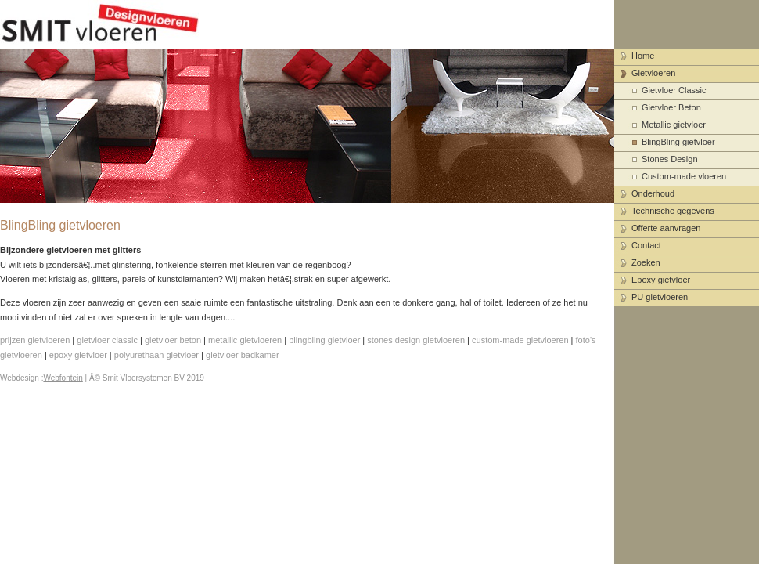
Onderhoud (652, 193)
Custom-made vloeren (684, 176)
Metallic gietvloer (674, 124)
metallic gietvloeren (245, 340)
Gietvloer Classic (674, 90)
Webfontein (62, 378)
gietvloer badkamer (242, 355)
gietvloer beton (173, 340)
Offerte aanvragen (665, 228)
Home (642, 55)
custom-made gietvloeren (520, 340)
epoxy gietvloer (78, 355)
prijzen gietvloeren (35, 340)
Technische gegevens (672, 210)
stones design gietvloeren (416, 340)
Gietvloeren (653, 73)
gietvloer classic (107, 340)
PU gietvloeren (659, 297)
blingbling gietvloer (324, 340)
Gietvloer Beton (671, 107)
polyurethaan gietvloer (156, 355)
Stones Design (670, 159)
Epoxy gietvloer (660, 279)
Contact (646, 245)
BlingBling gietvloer (678, 141)
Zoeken (645, 262)
